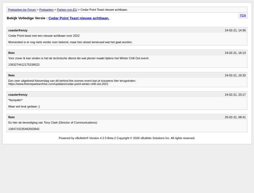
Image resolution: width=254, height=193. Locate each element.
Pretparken (46, 9)
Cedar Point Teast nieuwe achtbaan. (78, 18)
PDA (243, 15)
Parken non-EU (67, 9)
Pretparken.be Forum (22, 9)
